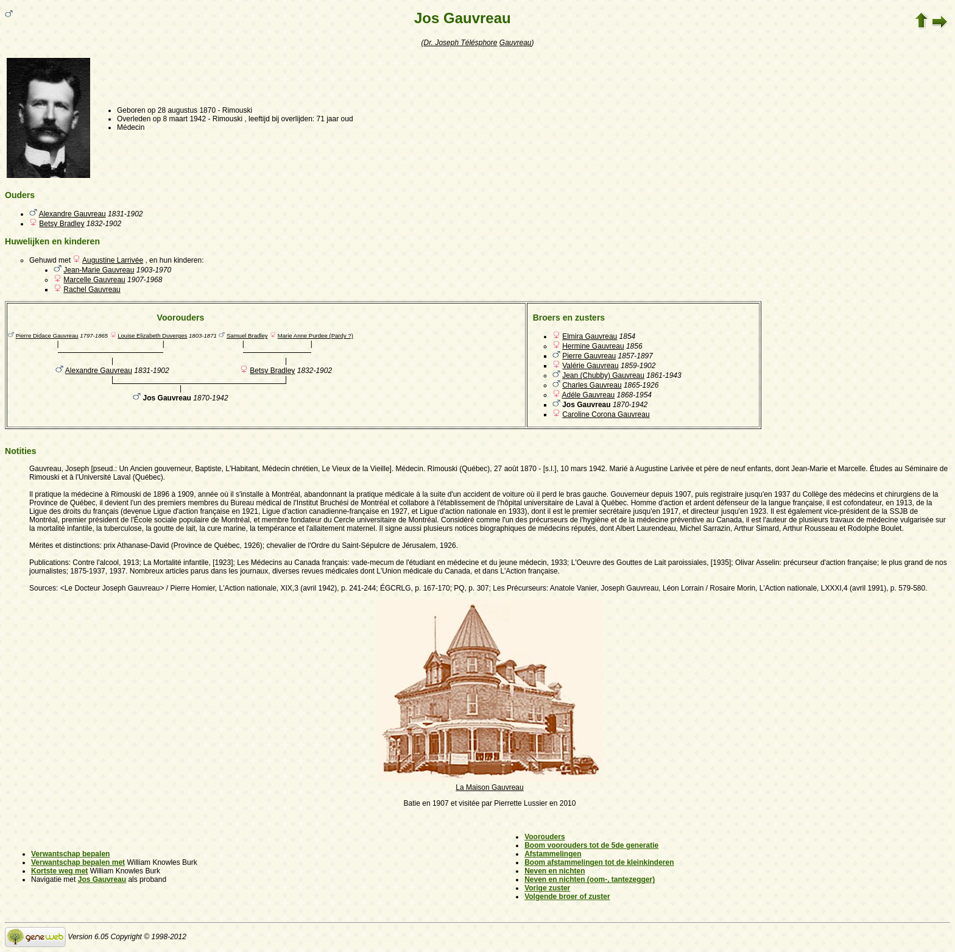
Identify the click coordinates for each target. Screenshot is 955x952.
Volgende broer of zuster (567, 896)
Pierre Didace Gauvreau (47, 335)
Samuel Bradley (247, 335)
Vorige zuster (547, 888)
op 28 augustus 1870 (181, 110)
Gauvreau (515, 42)
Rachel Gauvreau (91, 289)
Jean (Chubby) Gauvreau (603, 375)
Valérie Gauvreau (590, 365)
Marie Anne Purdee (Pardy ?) (315, 335)
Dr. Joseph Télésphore (461, 42)
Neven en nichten (554, 871)
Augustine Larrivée (112, 260)
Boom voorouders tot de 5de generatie (591, 845)
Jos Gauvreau (102, 879)
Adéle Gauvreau (588, 395)
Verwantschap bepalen (70, 854)
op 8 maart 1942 (179, 119)
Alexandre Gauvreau (72, 214)
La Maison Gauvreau (490, 783)
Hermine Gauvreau (593, 346)
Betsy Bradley (61, 223)
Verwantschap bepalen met (78, 862)
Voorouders (544, 837)
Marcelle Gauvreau (94, 279)
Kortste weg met (59, 871)
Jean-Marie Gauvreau (98, 270)
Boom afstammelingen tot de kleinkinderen (599, 862)
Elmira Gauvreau (589, 336)
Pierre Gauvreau (589, 356)
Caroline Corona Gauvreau (605, 414)
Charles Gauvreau (591, 385)
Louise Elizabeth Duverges (152, 335)
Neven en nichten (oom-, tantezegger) (589, 879)
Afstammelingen (552, 854)
